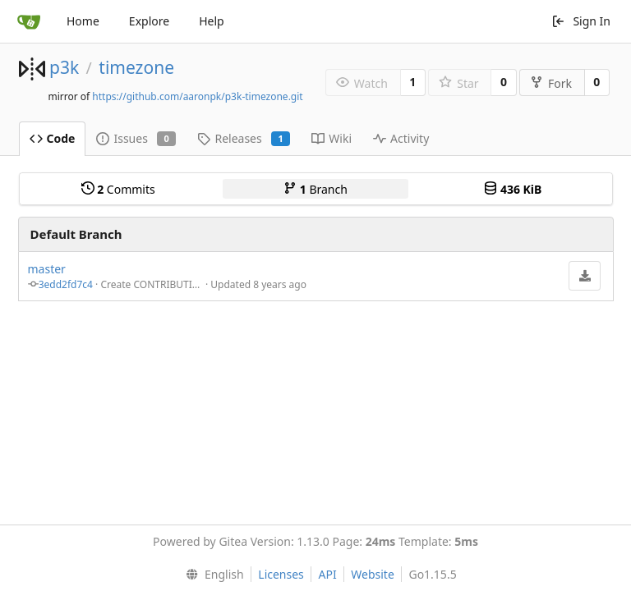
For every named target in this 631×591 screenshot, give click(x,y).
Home (83, 21)
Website (372, 574)
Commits (118, 189)
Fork (551, 83)
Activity (401, 138)
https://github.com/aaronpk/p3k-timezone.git (197, 96)
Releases (243, 138)
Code (53, 138)
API (327, 574)
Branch (315, 189)
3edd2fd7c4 (66, 284)
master (47, 269)
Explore (149, 21)
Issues (136, 138)
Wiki (331, 138)
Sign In (580, 21)
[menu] (210, 574)
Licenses (281, 574)
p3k (64, 67)
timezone (136, 67)
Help (211, 21)
